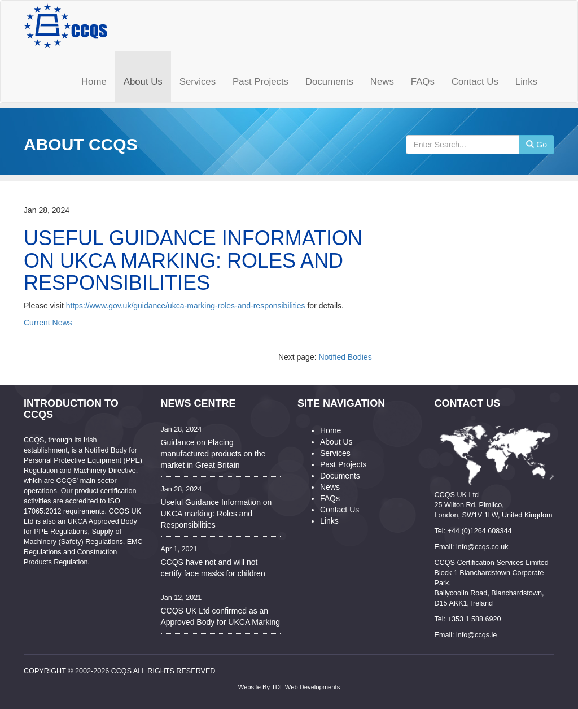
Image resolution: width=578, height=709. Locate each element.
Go (536, 144)
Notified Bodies (344, 357)
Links (329, 520)
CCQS (121, 671)
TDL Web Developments (306, 687)
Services (335, 453)
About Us (336, 441)
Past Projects (343, 464)
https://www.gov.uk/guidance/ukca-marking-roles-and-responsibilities (185, 305)
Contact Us (339, 509)
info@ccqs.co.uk (482, 547)
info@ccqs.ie (476, 635)
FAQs (330, 498)
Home (330, 430)
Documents (340, 475)
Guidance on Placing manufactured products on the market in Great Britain (213, 453)
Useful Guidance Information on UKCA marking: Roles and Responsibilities (216, 513)
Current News (48, 322)
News (330, 486)
